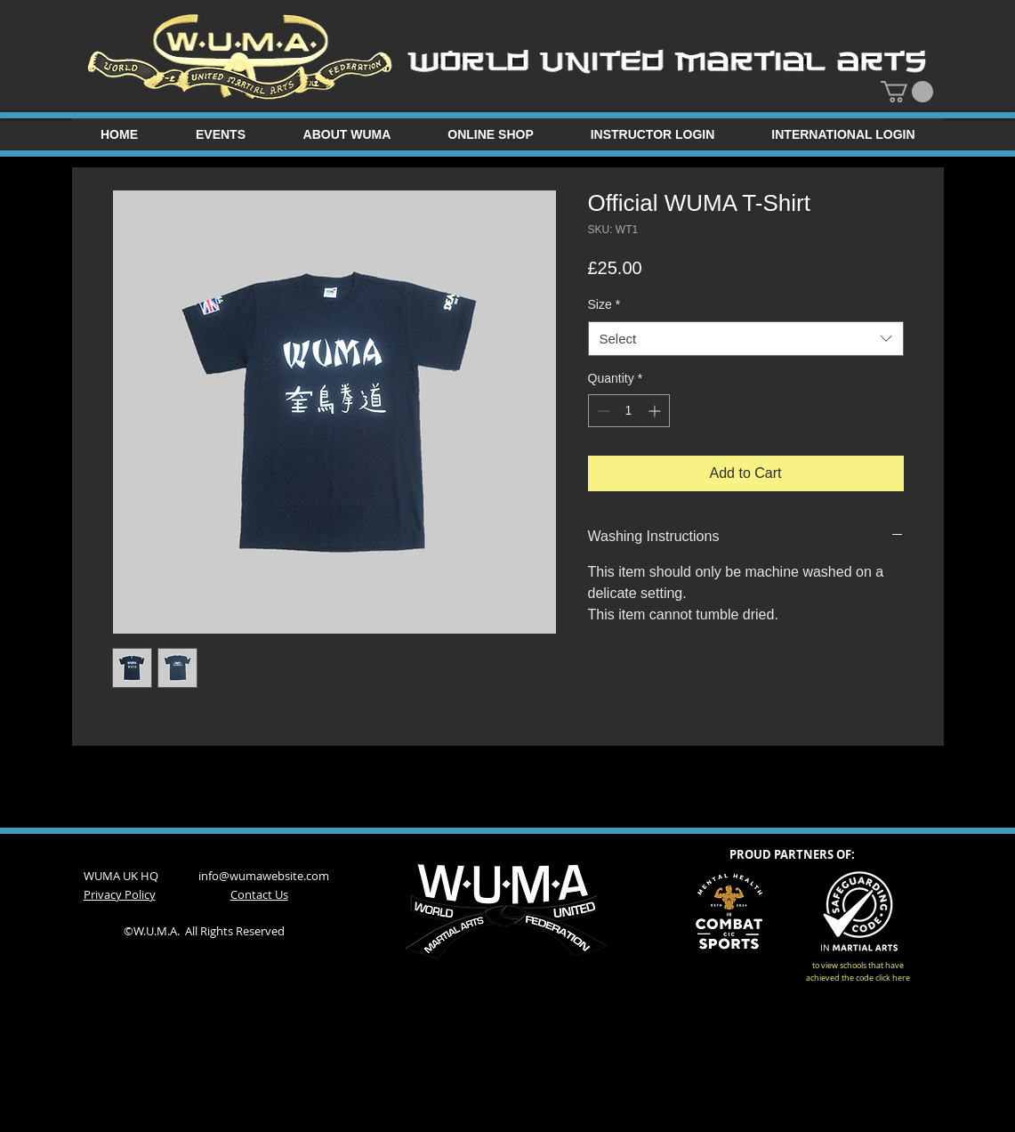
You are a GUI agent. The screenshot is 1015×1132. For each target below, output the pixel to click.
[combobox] (746, 338)
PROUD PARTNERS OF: (792, 854)
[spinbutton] (629, 410)
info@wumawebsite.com (263, 876)
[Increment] (656, 410)
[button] (907, 91)
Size (604, 304)
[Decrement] (602, 410)
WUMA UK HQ (141, 876)
